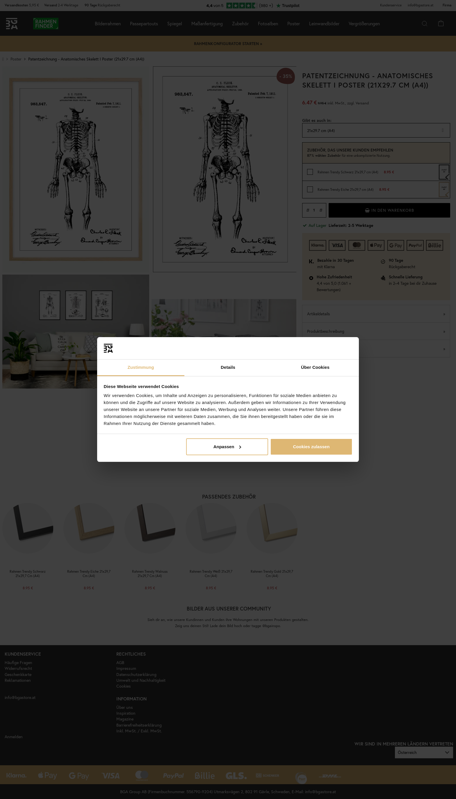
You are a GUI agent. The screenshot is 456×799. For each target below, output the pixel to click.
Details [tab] (228, 367)
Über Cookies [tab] (315, 367)
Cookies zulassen (311, 446)
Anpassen (227, 446)
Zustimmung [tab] (141, 367)
